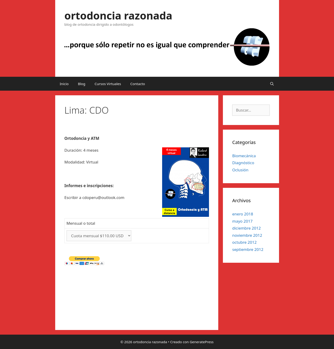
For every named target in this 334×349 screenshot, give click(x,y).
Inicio (64, 83)
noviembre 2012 (247, 235)
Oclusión (240, 170)
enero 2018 (242, 214)
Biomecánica (244, 155)
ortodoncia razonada (118, 15)
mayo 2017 (242, 221)
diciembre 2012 (246, 228)
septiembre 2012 (247, 249)
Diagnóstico (243, 162)
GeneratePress (202, 341)
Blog (81, 83)
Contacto (137, 83)
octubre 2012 (244, 242)
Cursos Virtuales (108, 83)
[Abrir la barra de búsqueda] (272, 84)
